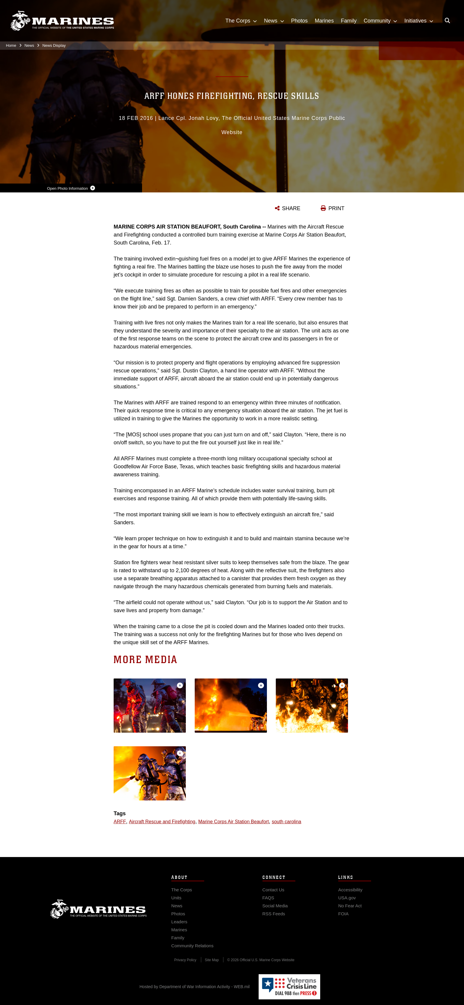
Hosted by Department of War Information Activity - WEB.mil (195, 986)
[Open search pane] (447, 20)
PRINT (336, 208)
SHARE (291, 208)
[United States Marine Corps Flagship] (62, 21)
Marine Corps (98, 914)
